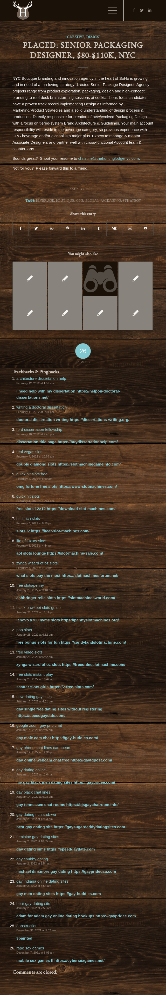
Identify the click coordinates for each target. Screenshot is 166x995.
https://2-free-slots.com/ (72, 687)
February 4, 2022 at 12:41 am (35, 501)
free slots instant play (34, 674)
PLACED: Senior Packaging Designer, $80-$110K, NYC (83, 50)
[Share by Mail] (145, 228)
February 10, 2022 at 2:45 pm (35, 434)
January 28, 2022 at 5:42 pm (34, 656)
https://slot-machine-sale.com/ (75, 553)
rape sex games (30, 948)
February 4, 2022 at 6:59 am (34, 478)
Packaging (110, 200)
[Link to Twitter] (142, 10)
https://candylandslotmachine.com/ (93, 642)
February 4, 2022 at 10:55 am (35, 456)
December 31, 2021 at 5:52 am (36, 930)
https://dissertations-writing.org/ (99, 419)
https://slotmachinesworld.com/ (86, 597)
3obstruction (27, 926)
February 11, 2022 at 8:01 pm (35, 411)
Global (92, 200)
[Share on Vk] (114, 228)
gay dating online (31, 770)
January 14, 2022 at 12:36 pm (35, 752)
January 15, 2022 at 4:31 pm (34, 701)
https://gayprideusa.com (93, 871)
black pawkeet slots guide (38, 607)
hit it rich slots (28, 518)
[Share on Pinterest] (67, 228)
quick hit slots (28, 496)
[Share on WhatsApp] (51, 228)
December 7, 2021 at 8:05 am (35, 952)
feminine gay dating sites (37, 836)
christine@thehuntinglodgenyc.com (108, 158)
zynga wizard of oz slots (37, 563)
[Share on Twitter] (36, 228)
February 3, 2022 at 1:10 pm (34, 567)
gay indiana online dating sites (42, 881)
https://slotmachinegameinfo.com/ (89, 464)
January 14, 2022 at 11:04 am (35, 774)
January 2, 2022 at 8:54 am (33, 885)
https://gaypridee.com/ (94, 782)
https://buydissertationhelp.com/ (88, 442)
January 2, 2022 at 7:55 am (33, 908)
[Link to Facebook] (134, 10)
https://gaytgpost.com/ (91, 760)
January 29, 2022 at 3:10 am (34, 590)
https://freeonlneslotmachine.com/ (93, 664)
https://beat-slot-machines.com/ (60, 531)
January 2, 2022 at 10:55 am (34, 841)
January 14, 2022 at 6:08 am (34, 796)
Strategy (132, 200)
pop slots (24, 630)
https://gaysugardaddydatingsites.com (89, 827)
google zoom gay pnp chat (39, 725)
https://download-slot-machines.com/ (81, 508)
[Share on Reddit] (130, 228)
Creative (75, 36)
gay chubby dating (32, 859)
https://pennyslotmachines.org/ (90, 620)
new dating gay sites (34, 696)
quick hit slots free (31, 474)
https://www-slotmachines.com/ (88, 486)
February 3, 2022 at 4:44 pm (34, 545)
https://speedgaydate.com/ (40, 715)
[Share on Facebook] (20, 228)
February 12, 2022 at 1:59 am (35, 383)
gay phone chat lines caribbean (43, 747)
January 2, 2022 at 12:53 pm (34, 818)
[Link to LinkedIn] (150, 10)
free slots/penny (30, 585)
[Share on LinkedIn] (83, 228)
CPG (79, 200)
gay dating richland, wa (36, 814)
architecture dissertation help (41, 378)
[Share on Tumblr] (98, 228)
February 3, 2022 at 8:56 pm (34, 523)
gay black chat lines (33, 792)
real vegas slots (29, 451)
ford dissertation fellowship (39, 429)
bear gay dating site (33, 903)
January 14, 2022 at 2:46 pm (34, 729)
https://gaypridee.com (115, 916)
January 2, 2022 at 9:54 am (33, 863)
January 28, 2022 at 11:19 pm (35, 612)
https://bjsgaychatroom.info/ (92, 804)
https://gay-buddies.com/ (75, 738)
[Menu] (110, 10)
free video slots (29, 652)
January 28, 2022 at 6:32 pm (34, 634)
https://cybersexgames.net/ (79, 960)
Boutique (65, 200)
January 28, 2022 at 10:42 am (35, 679)
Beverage (45, 200)
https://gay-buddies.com (78, 893)
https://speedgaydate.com (71, 849)
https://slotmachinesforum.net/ (89, 575)
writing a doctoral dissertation (41, 407)
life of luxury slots (31, 541)
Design (92, 36)
